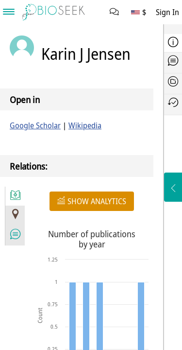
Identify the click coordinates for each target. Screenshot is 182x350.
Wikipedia (84, 125)
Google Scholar (35, 125)
